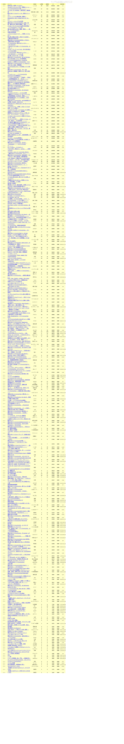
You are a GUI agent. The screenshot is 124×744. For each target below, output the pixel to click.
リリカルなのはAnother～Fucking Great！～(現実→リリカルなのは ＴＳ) (19, 66)
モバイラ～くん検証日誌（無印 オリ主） (19, 678)
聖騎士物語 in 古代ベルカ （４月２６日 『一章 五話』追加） (19, 528)
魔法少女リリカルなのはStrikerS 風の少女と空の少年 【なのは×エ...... (19, 565)
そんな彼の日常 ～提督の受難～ (17, 673)
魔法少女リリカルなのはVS (15, 540)
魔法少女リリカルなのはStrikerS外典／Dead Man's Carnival (19, 596)
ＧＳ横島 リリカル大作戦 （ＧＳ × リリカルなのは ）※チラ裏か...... (19, 220)
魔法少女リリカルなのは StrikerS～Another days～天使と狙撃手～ (18, 390)
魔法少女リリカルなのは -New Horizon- (19, 376)
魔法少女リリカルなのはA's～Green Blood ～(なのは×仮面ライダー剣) (18, 258)
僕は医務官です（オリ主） (15, 521)
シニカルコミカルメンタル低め (16, 655)
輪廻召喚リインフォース (14, 581)
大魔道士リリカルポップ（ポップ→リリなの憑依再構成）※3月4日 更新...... (19, 104)
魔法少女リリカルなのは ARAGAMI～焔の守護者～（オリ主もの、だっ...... (19, 606)
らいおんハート (12, 365)
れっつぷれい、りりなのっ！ (15, 162)
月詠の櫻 (10, 623)
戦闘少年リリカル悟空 (14, 426)
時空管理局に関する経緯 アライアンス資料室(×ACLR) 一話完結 (19, 687)
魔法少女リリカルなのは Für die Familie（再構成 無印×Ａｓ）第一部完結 (19, 78)
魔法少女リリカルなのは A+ (15, 552)
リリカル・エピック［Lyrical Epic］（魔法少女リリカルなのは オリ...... (19, 168)
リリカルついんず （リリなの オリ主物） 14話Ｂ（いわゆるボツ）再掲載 (20, 121)
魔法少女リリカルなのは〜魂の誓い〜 (18, 454)
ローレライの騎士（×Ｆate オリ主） (18, 243)
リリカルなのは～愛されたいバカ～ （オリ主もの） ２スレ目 (18, 58)
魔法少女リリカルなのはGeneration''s (19, 466)
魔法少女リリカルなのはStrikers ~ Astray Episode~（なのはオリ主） (18, 318)
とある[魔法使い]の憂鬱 (14, 654)
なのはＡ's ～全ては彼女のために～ (18, 260)
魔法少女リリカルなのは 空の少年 (17, 343)
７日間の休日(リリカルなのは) (16, 621)
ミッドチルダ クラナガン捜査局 (17, 459)
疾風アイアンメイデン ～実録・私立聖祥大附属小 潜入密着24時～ (19, 666)
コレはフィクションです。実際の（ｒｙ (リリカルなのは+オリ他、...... (20, 8)
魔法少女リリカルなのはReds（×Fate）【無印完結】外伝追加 (19, 44)
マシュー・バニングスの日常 (15, 23)
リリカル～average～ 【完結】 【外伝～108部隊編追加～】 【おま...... (19, 85)
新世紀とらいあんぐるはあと (15, 697)
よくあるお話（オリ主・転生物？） (17, 615)
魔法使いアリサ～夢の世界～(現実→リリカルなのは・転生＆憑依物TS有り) (19, 204)
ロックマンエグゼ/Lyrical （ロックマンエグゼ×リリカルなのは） (19, 729)
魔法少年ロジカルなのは (14, 214)
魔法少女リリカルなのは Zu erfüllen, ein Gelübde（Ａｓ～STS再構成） (19, 63)
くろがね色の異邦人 (13, 586)
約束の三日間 (11, 683)
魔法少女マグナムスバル (14, 559)
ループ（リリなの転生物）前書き (17, 18)
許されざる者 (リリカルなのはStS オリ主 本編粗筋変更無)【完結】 (19, 396)
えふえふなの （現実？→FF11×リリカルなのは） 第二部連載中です (19, 271)
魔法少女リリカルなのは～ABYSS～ (17, 179)
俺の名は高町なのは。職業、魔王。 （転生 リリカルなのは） (19, 32)
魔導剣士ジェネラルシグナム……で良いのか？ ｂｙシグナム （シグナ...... (18, 125)
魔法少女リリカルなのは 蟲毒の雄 (17, 424)
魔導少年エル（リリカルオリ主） (17, 674)
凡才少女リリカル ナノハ (15, 371)
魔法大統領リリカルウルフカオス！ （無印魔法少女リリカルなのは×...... (19, 492)
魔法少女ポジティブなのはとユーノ (17, 699)
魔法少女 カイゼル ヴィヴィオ (16, 619)
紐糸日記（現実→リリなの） (15, 5)
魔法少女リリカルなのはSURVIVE (17, 274)
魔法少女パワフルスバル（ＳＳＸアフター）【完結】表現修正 (18, 720)
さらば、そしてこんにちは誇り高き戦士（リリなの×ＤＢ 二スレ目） (18, 29)
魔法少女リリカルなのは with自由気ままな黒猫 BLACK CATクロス (19, 111)
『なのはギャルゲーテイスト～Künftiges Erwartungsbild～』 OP (19, 211)
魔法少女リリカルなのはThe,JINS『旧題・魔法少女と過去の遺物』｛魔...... (19, 25)
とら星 (9, 725)
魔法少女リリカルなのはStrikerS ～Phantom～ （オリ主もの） (18, 625)
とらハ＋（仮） (12, 640)
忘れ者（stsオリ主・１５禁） (16, 61)
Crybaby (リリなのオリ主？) (16, 215)
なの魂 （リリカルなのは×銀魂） (17, 441)
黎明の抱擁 (11, 554)
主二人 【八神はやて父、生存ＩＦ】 (18, 428)
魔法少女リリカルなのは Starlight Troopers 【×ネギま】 (18, 468)
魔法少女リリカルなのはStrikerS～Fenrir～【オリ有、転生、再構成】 (18, 277)
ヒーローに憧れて (12, 524)
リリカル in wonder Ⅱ (14, 147)
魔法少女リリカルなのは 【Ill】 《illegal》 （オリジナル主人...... (17, 158)
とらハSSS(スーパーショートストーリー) (19, 718)
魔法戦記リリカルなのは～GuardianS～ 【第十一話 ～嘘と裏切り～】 (19, 335)
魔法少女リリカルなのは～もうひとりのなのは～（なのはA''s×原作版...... (19, 602)
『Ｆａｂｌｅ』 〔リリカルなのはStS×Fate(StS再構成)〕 (17, 82)
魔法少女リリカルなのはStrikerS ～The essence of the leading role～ (19, 359)
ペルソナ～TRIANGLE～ (14, 645)
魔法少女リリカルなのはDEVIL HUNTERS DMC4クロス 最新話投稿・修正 (19, 420)
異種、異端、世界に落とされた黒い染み (18, 631)
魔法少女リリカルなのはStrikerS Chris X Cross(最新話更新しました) (19, 192)
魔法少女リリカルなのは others (17, 671)
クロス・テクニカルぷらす (15, 669)
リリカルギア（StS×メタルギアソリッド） (19, 290)
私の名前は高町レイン (14, 97)
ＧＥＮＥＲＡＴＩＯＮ (14, 735)
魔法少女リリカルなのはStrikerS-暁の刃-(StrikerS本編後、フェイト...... (19, 628)
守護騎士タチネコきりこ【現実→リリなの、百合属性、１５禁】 (18, 199)
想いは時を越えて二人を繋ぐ (15, 706)
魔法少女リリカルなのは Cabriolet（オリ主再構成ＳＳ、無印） (19, 268)
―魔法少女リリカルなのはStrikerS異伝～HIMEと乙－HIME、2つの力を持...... (19, 511)
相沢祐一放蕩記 (12, 202)
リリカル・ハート (12, 279)
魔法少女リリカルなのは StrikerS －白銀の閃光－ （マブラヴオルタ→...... (19, 237)
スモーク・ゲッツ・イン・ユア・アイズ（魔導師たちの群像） (18, 340)
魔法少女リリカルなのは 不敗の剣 (17, 526)
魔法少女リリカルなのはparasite (17, 393)
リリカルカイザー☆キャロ (15, 417)
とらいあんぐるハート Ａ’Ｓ (16, 312)
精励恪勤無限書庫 (12, 535)
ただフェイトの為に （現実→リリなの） (19, 381)
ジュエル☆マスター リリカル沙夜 (17, 102)
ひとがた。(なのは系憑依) (15, 152)
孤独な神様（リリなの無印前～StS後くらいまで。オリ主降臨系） (19, 154)
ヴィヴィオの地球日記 (14, 415)
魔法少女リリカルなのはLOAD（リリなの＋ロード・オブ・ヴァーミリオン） (19, 378)
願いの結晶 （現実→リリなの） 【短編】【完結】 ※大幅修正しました (18, 363)
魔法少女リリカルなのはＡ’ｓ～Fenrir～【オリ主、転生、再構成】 (19, 70)
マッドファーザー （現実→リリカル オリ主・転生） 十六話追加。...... (19, 132)
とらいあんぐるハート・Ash (15, 700)
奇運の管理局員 (12, 35)
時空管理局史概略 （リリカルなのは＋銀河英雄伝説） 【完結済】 (19, 292)
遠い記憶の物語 (12, 522)
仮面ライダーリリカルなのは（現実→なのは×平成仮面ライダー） (19, 444)
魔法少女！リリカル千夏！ (15, 709)
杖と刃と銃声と (12, 265)
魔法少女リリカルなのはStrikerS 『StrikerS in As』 (18, 315)
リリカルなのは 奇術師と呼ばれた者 (18, 617)
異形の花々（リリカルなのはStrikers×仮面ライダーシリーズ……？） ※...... (19, 506)
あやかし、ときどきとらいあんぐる (17, 707)
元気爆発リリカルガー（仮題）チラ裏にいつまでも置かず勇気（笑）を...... (19, 642)
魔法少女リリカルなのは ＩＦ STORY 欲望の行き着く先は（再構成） (19, 451)
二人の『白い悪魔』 (13, 685)
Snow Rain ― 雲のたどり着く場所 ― (18, 695)
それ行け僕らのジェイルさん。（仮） (18, 367)
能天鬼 (10, 578)
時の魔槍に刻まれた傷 (14, 234)
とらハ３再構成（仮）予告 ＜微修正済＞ (19, 727)
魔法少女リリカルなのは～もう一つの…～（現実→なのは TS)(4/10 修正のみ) (19, 208)
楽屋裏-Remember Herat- (15, 713)
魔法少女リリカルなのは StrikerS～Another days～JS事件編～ (18, 223)
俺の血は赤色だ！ (12, 302)
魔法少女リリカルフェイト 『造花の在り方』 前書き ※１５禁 (19, 387)
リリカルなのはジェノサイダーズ (17, 460)
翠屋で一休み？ (12, 664)
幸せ (9, 723)
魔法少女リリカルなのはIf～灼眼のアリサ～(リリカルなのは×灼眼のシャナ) (19, 637)
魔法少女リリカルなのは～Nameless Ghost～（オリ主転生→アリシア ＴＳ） (19, 356)
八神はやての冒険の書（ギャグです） (18, 573)
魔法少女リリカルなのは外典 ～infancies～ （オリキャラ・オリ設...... (17, 488)
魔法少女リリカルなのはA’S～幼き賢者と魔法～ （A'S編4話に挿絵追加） (19, 91)
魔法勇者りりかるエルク (14, 693)
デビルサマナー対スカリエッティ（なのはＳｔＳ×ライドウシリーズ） (19, 409)
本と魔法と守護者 (12, 474)
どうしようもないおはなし (15, 284)
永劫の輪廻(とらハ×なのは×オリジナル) (19, 509)
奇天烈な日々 (11, 716)
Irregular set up (13, 217)
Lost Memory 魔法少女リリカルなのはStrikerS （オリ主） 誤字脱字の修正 (19, 175)
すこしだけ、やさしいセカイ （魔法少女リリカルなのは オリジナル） (19, 406)
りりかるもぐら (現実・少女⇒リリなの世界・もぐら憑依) (19, 118)
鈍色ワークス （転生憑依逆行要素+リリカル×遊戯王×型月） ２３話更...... (19, 240)
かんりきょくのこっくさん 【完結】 (18, 178)
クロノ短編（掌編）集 (14, 495)
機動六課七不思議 (12, 567)
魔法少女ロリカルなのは (14, 145)
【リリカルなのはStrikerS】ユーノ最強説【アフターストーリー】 (19, 352)
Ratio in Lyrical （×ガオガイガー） (19, 369)
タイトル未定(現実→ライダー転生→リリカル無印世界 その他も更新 (19, 346)
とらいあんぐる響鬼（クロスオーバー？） (19, 714)
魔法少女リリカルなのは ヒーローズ (18, 580)
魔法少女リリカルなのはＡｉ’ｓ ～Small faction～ (18, 182)
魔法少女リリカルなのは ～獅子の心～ (18, 338)
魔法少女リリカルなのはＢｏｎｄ (17, 429)
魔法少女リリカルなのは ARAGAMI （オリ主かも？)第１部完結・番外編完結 (19, 171)
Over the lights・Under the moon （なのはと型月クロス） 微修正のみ (18, 308)
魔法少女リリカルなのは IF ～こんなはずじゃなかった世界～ (19, 497)
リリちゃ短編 (11, 732)
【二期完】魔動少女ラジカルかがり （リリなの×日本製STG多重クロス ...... (19, 135)
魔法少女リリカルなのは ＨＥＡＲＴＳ (18, 503)
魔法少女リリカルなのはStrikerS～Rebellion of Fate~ (18, 399)
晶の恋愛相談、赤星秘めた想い (16, 734)
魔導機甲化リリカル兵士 (14, 422)
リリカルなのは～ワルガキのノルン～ (18, 88)
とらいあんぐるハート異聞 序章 (17, 711)
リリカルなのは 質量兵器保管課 (17, 248)
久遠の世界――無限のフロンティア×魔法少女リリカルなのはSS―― (19, 549)
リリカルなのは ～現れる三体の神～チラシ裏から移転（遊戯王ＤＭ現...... (19, 139)
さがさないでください (14, 676)
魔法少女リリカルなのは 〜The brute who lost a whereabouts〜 (19, 94)
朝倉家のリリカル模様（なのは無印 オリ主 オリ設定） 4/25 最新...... (19, 373)
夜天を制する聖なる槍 (14, 233)
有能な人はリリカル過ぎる (15, 310)
